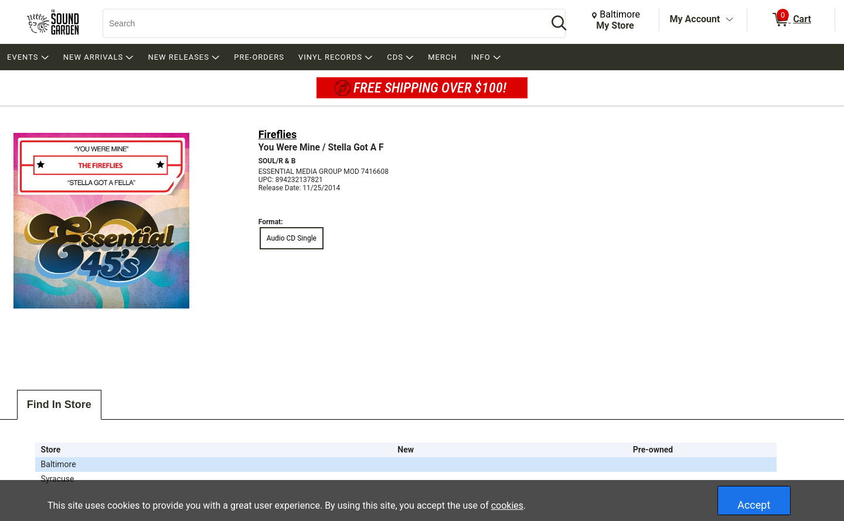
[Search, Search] (319, 23)
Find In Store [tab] (59, 404)
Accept (753, 505)
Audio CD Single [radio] (291, 238)
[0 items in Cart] (791, 20)
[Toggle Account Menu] (729, 20)
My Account (695, 19)
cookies (507, 505)
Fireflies (277, 134)
